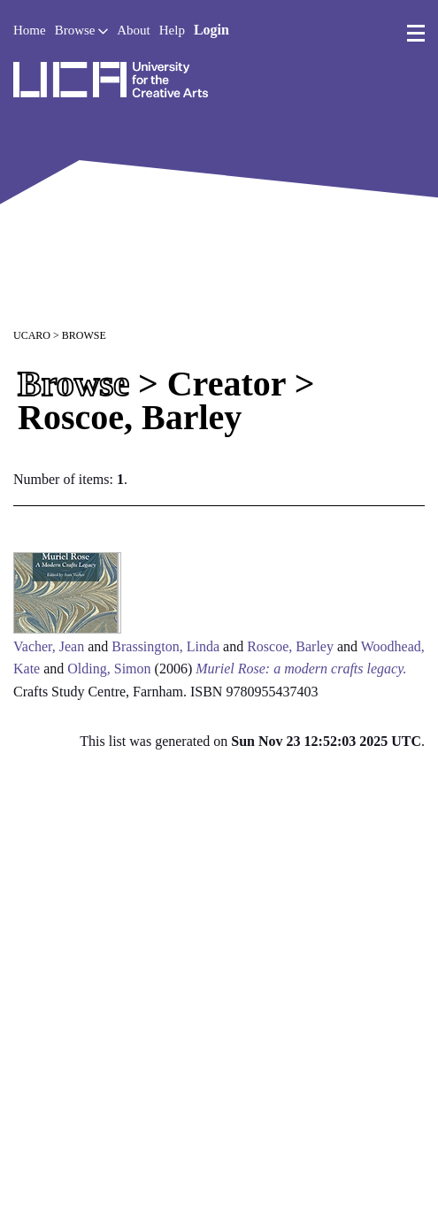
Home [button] (29, 30)
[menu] (416, 34)
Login (211, 29)
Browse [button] (82, 30)
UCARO (31, 335)
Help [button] (172, 30)
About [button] (133, 30)
